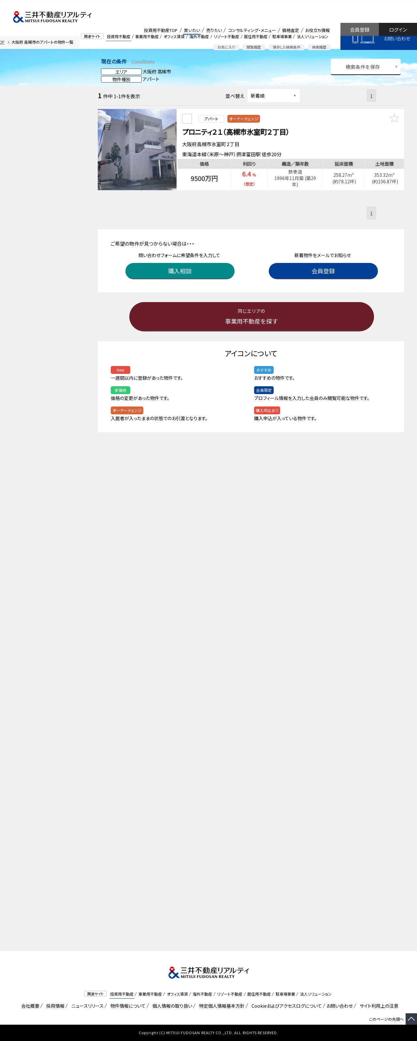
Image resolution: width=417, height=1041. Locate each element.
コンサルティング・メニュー (252, 30)
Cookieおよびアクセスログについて (285, 1006)
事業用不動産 (147, 36)
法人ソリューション (312, 36)
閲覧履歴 (254, 47)
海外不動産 (199, 36)
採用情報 (54, 1006)
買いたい (192, 30)
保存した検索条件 (286, 47)
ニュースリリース (86, 1006)
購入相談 (181, 268)
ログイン (398, 29)
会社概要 (29, 1006)
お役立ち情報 (317, 30)
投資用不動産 (118, 36)
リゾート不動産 (226, 36)
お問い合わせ (397, 38)
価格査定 (290, 30)
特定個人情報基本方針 (221, 1006)
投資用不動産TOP (161, 30)
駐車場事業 (282, 36)
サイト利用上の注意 (377, 1006)
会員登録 (359, 29)
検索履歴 (319, 47)
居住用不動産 (255, 36)
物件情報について (127, 1006)
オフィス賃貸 (174, 36)
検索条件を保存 (363, 66)
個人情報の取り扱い (171, 1006)
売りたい (214, 30)
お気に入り (226, 47)
